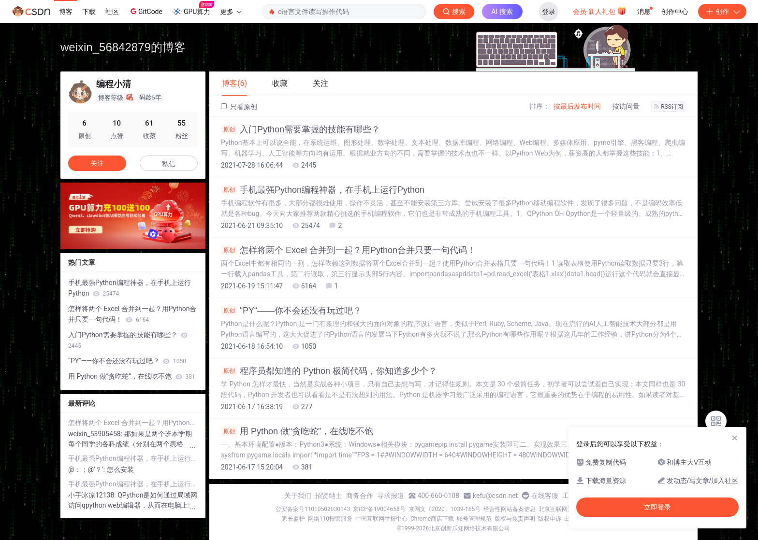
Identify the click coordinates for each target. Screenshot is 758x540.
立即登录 (657, 507)
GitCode (145, 11)
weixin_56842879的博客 (123, 47)
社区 (112, 11)
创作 (722, 11)
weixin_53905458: (96, 434)
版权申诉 (549, 518)
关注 (97, 163)
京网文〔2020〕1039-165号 (444, 509)
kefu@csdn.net (495, 495)
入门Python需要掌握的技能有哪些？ (300, 129)
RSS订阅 (668, 106)
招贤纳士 (328, 495)
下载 (89, 11)
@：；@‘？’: (87, 469)
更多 (230, 11)
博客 (66, 11)
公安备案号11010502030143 (313, 509)
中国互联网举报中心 (381, 518)
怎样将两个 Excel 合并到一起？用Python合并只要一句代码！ (348, 250)
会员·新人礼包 (600, 10)
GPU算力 (193, 8)
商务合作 (359, 495)
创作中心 (674, 11)
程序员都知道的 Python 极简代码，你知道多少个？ (329, 371)
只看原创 (239, 107)
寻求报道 (390, 495)
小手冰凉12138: (92, 495)
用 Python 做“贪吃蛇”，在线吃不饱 (297, 431)
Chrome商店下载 (432, 518)
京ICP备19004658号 (379, 509)
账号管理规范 (474, 518)
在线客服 (544, 495)
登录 (548, 11)
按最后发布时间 (577, 106)
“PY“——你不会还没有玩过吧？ (291, 310)
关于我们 (297, 495)
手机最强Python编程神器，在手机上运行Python (322, 190)
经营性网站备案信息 (509, 509)
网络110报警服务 (330, 518)
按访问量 (626, 106)
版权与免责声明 (515, 518)
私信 (168, 164)
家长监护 (293, 518)
